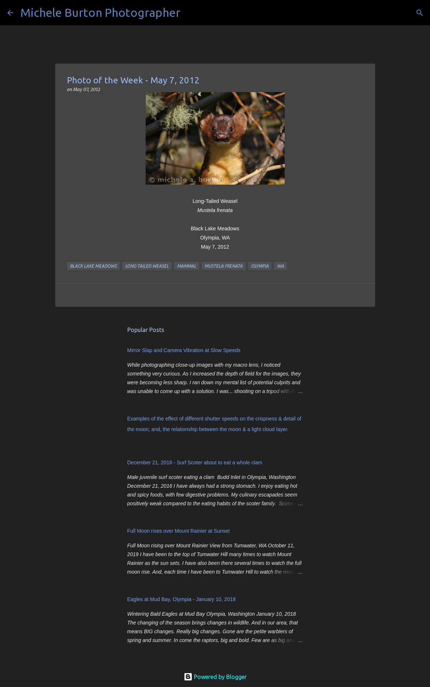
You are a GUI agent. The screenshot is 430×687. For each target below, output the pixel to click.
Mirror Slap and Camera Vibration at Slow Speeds (183, 350)
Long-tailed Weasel (147, 266)
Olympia (260, 266)
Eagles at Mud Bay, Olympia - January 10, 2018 (181, 599)
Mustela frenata (224, 266)
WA (280, 266)
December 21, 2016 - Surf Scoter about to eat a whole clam (194, 462)
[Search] (190, 13)
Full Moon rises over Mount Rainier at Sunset (178, 531)
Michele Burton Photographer (100, 12)
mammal (186, 266)
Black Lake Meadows (93, 266)
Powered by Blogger (215, 676)
